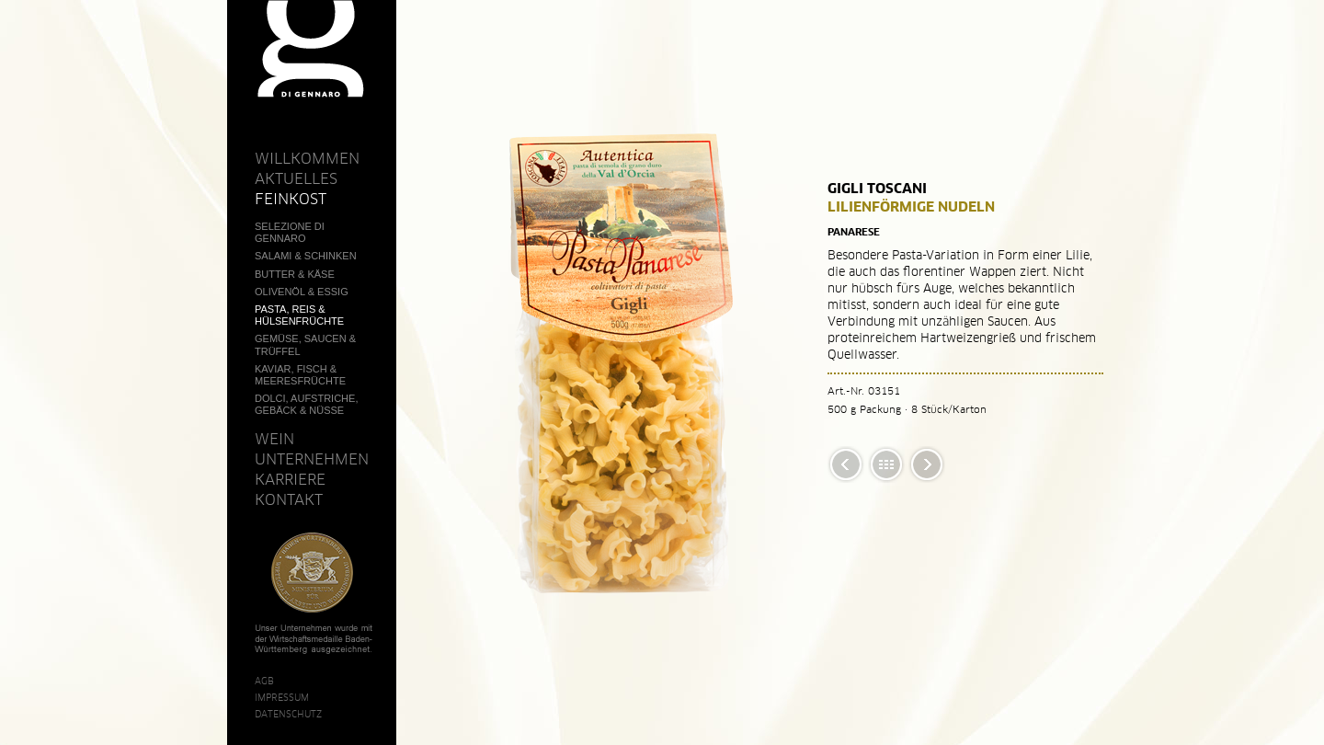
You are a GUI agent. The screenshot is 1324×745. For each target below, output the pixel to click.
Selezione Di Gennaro (290, 232)
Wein (274, 438)
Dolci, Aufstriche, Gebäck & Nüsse (306, 404)
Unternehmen (312, 459)
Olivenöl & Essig (301, 291)
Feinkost (290, 198)
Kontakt (289, 499)
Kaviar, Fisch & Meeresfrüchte (300, 374)
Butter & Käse (295, 274)
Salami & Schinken (306, 255)
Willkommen (307, 158)
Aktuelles (296, 178)
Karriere (290, 479)
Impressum (282, 697)
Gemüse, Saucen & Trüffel (305, 344)
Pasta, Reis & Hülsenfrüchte (299, 315)
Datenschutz (288, 713)
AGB (264, 680)
